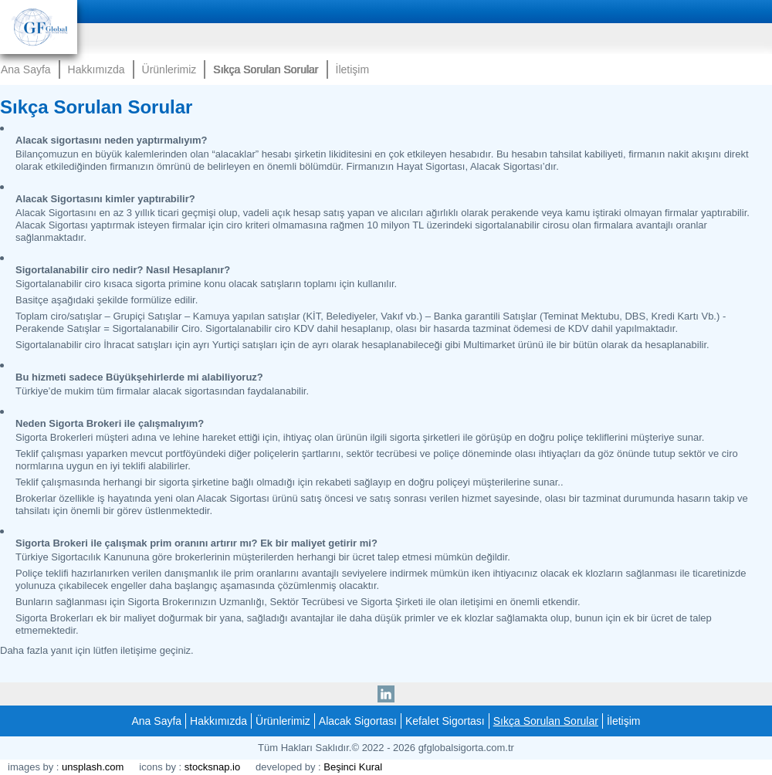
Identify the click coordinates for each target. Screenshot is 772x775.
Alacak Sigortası (358, 721)
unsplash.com (93, 767)
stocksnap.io (212, 767)
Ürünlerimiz (169, 69)
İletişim (353, 69)
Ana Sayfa (26, 69)
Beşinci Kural (352, 767)
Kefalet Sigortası (445, 721)
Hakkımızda (96, 69)
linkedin (386, 691)
